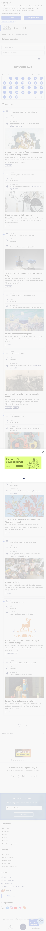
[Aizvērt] (43, 452)
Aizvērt (23, 478)
